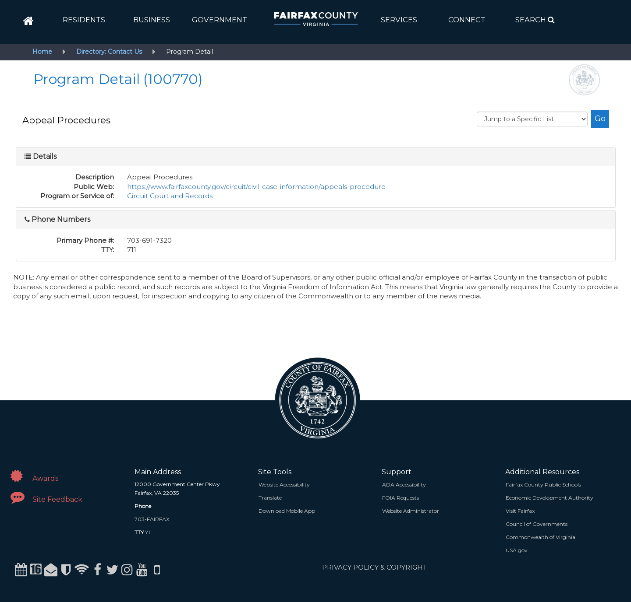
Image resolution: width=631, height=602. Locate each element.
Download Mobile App (287, 511)
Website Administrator (410, 511)
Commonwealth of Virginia (540, 537)
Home (42, 52)
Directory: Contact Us (109, 52)
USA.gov (517, 550)
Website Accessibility (284, 484)
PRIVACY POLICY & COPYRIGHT (374, 567)
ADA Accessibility (404, 484)
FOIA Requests (400, 497)
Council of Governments (536, 524)
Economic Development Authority (549, 497)
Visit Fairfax (520, 511)
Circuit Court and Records (170, 196)
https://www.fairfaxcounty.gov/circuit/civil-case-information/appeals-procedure (256, 186)
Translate (270, 497)
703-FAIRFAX (152, 519)
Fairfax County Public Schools (543, 484)
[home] (28, 21)
